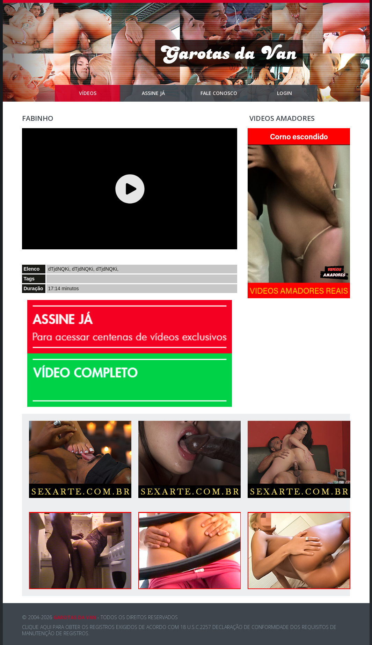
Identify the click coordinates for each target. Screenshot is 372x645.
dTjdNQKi (59, 269)
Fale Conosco (226, 93)
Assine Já (164, 93)
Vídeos (100, 93)
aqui (45, 627)
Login (297, 93)
